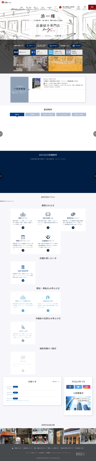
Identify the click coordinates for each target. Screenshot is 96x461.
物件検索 (78, 8)
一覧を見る (54, 381)
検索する (30, 46)
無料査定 (53, 46)
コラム (27, 452)
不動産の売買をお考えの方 (66, 448)
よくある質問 (40, 452)
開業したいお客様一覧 (36, 8)
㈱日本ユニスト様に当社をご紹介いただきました (18, 400)
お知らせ (33, 452)
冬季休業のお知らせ (11, 389)
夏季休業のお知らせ (11, 394)
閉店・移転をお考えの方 (29, 8)
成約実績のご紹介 (49, 8)
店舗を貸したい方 (21, 8)
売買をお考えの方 (43, 8)
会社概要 (48, 452)
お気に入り (85, 8)
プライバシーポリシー (57, 452)
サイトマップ (67, 452)
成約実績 (76, 46)
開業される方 (18, 448)
